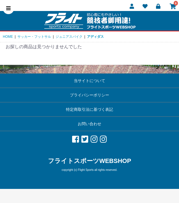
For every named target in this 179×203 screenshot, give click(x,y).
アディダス (95, 37)
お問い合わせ (89, 124)
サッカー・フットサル (34, 37)
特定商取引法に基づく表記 (89, 109)
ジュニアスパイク (69, 37)
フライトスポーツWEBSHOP (89, 160)
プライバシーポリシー (89, 95)
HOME (8, 37)
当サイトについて (89, 80)
